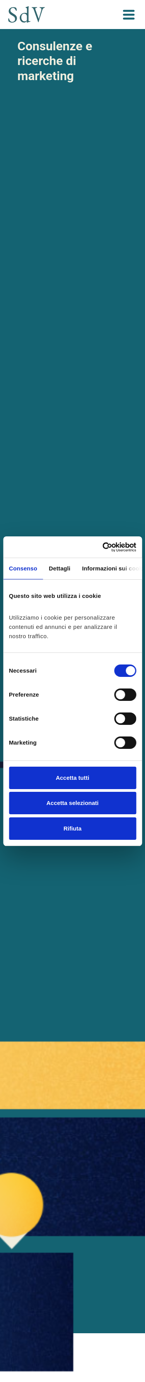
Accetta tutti (72, 777)
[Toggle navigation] (128, 14)
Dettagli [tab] (59, 568)
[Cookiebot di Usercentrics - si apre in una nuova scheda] (103, 547)
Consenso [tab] (23, 568)
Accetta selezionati (72, 803)
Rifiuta (72, 828)
